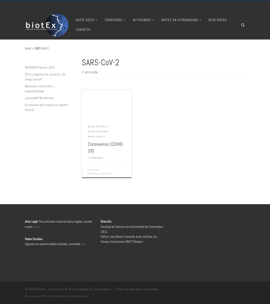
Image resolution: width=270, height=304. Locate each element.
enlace (36, 227)
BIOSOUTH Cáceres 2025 (40, 68)
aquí (83, 244)
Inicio (28, 48)
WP (44, 296)
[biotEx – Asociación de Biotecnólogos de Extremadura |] (47, 24)
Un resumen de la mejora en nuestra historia (46, 107)
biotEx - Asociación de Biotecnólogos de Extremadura (74, 289)
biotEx (95, 170)
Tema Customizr (79, 296)
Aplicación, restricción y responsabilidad (39, 88)
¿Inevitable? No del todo (39, 98)
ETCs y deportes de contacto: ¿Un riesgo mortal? (45, 76)
